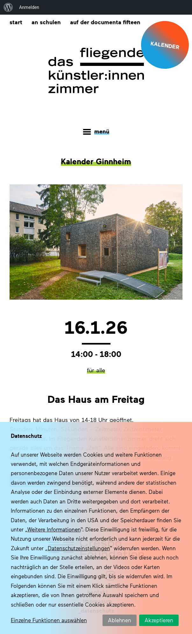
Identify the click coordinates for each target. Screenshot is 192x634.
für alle (96, 370)
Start (16, 21)
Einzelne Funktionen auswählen (49, 620)
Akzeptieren (159, 620)
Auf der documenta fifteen (105, 21)
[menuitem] (8, 7)
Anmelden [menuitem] (29, 7)
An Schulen (46, 21)
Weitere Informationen (54, 529)
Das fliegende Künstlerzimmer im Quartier (96, 71)
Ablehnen (119, 620)
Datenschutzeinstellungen (79, 548)
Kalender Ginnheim (96, 161)
